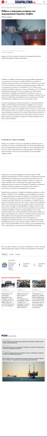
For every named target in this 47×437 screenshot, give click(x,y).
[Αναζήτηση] (44, 1)
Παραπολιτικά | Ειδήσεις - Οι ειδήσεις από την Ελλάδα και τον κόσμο (13, 6)
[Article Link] (8, 284)
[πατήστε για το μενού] (2, 1)
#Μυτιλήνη (17, 254)
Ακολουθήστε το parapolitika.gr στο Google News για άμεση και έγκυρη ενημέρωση (12, 265)
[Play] (6, 1)
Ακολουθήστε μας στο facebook (26, 265)
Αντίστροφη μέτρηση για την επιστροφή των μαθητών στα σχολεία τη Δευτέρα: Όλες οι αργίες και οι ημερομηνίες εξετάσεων (23, 348)
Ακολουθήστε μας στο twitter (41, 265)
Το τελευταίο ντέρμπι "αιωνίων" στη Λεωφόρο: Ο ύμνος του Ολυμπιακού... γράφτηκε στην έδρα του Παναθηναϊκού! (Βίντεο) (23, 353)
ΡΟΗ (8, 335)
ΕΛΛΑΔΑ (5, 289)
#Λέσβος (11, 254)
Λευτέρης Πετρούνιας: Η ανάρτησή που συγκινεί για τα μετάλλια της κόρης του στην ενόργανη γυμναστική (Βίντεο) (22, 342)
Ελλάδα (28, 6)
